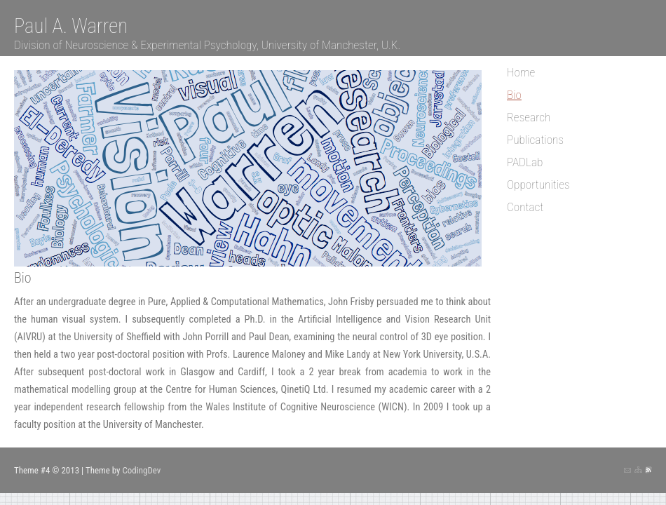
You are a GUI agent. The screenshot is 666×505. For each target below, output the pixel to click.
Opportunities (538, 184)
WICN (392, 407)
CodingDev (141, 470)
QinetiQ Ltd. (305, 390)
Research (528, 117)
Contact (525, 207)
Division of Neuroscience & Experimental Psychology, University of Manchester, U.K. (207, 45)
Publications (535, 140)
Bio (514, 95)
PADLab (525, 162)
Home (521, 72)
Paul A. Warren (71, 26)
